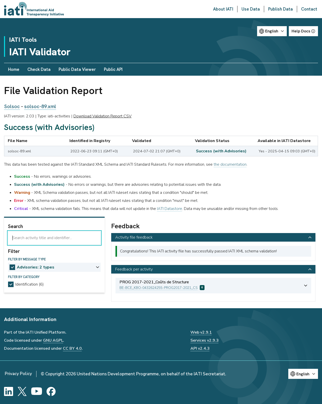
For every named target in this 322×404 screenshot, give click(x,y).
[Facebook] (51, 391)
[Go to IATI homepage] (34, 9)
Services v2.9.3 (204, 340)
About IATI (223, 9)
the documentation (230, 164)
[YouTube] (36, 391)
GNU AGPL (53, 340)
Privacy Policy (18, 374)
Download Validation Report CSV (102, 116)
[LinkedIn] (8, 391)
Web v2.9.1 (201, 332)
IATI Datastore (169, 208)
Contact (309, 9)
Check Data (39, 69)
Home (13, 69)
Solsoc (12, 106)
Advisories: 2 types (35, 267)
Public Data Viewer (77, 69)
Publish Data (280, 9)
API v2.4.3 (200, 348)
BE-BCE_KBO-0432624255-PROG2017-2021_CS (158, 287)
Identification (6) (29, 284)
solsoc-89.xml (40, 106)
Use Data (251, 9)
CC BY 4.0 (72, 348)
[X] (22, 391)
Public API (113, 69)
